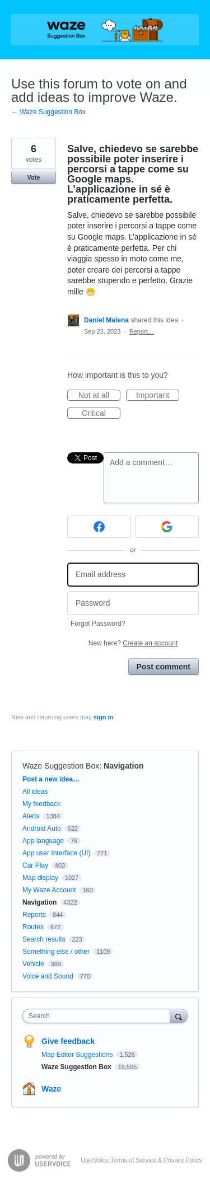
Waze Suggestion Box (60, 765)
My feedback (41, 804)
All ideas (35, 791)
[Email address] (133, 575)
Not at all (99, 396)
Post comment (163, 666)
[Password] (133, 603)
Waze (51, 1088)
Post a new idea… (51, 779)
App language (43, 841)
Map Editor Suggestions (78, 1055)
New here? (133, 643)
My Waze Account (49, 890)
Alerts (31, 816)
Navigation (124, 765)
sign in (103, 717)
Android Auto (41, 828)
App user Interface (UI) (56, 853)
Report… (141, 331)
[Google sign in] (167, 527)
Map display (40, 878)
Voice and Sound (47, 976)
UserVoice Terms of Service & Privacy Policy (141, 1159)
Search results (44, 939)
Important (157, 396)
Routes (33, 927)
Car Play (35, 865)
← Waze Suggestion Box (48, 112)
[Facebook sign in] (99, 527)
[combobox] (99, 1016)
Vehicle (33, 964)
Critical (101, 414)
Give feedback (68, 1041)
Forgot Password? (98, 624)
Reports (34, 915)
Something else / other (56, 952)
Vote (33, 177)
